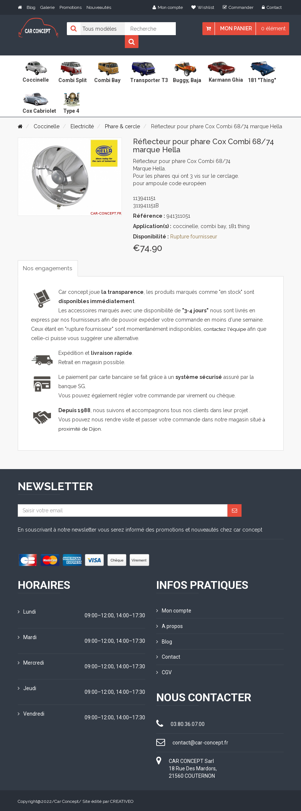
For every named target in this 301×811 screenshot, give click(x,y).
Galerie (47, 7)
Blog (31, 7)
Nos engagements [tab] (49, 268)
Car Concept (66, 799)
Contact (272, 7)
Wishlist (202, 7)
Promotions (70, 7)
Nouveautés (98, 7)
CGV (164, 671)
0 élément (273, 28)
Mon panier (236, 28)
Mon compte (168, 7)
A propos (169, 626)
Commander (238, 7)
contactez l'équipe (226, 329)
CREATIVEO (121, 799)
